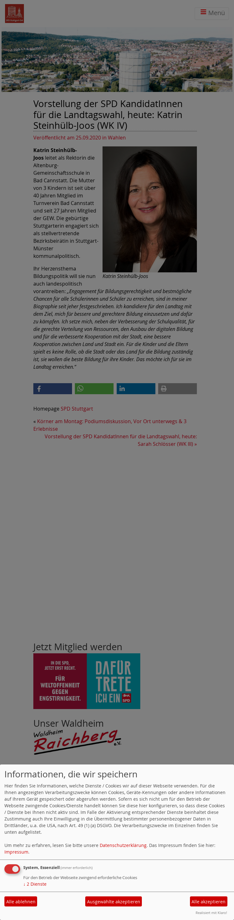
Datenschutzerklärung (123, 845)
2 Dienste (35, 884)
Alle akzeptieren (209, 902)
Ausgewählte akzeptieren (113, 902)
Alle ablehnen (21, 902)
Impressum (16, 852)
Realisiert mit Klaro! (211, 912)
